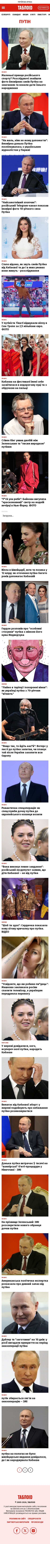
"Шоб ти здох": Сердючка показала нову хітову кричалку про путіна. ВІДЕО (24, 928)
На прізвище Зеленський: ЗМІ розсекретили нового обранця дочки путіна (21, 1225)
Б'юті (32, 14)
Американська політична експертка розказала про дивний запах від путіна (25, 1284)
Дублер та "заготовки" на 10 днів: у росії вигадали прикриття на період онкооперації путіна (25, 1343)
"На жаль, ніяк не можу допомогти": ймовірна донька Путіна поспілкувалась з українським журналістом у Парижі (25, 145)
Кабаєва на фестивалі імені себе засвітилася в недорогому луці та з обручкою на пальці (24, 385)
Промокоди (37, 1522)
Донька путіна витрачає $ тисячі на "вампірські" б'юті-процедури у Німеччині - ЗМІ (25, 1166)
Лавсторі (41, 14)
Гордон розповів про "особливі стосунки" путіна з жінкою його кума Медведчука (22, 632)
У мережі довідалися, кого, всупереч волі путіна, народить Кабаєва (22, 1049)
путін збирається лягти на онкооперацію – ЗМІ (18, 1400)
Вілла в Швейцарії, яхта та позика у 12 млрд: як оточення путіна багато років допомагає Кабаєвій (24, 573)
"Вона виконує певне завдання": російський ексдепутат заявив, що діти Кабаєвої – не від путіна (24, 870)
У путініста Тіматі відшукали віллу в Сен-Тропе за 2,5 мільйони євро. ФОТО (24, 326)
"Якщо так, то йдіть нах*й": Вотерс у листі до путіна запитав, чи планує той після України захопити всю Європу (25, 750)
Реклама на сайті (17, 1519)
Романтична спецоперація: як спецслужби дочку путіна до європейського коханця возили (22, 811)
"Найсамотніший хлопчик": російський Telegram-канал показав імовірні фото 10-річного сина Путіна (25, 207)
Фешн (25, 14)
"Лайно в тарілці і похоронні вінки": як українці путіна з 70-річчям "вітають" (24, 690)
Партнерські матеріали (18, 1522)
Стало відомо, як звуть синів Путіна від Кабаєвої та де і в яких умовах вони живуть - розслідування (24, 267)
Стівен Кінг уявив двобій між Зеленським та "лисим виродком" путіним (23, 443)
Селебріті (5, 14)
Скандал (16, 14)
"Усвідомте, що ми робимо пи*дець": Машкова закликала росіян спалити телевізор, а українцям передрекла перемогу (25, 988)
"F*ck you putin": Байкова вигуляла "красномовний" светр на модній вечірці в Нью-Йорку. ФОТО (24, 502)
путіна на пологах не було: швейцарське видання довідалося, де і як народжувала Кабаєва (24, 1457)
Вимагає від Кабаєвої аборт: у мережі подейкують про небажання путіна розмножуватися (25, 1108)
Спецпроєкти (34, 1519)
